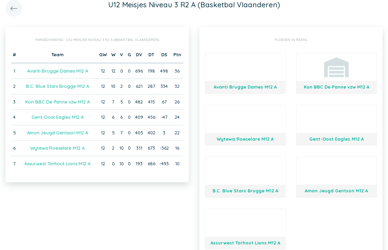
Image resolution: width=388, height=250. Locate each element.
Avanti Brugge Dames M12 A (57, 71)
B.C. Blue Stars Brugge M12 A (57, 86)
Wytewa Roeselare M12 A (57, 148)
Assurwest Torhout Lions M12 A (57, 163)
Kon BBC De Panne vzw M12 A (57, 102)
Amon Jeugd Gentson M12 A (57, 132)
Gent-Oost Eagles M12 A (58, 117)
